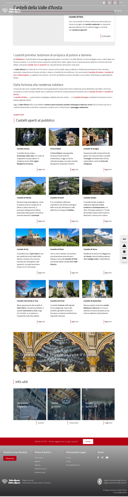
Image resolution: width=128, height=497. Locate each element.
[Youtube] (107, 458)
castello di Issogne (81, 97)
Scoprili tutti (18, 114)
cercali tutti (25, 361)
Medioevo (20, 59)
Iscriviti (88, 442)
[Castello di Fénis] (38, 29)
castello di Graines (96, 72)
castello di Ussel (95, 91)
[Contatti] (104, 3)
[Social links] (109, 3)
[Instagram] (102, 458)
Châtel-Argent (23, 75)
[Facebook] (98, 458)
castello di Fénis (21, 97)
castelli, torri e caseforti (36, 64)
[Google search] (115, 3)
